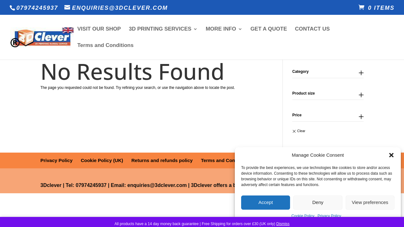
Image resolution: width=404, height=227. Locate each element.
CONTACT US (312, 29)
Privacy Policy (329, 216)
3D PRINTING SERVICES (160, 29)
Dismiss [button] (282, 224)
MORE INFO (221, 29)
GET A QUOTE (268, 29)
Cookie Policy (302, 216)
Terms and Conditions (105, 45)
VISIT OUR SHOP (99, 29)
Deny (317, 202)
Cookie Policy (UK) (102, 160)
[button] (391, 155)
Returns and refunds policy (162, 160)
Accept (265, 202)
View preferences (370, 202)
